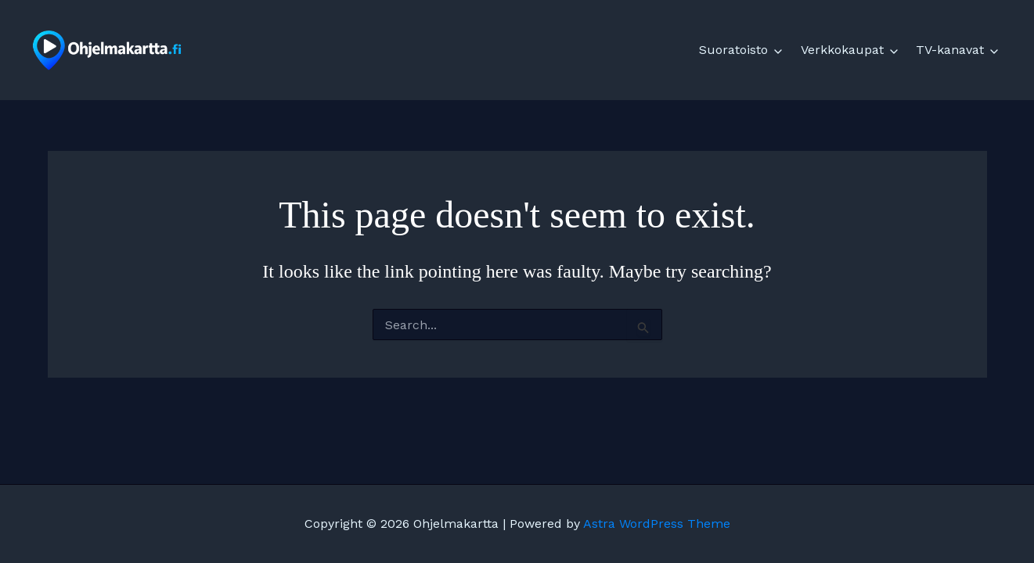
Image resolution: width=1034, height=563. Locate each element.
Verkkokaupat (842, 49)
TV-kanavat (950, 49)
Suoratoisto (733, 49)
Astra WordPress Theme (656, 523)
